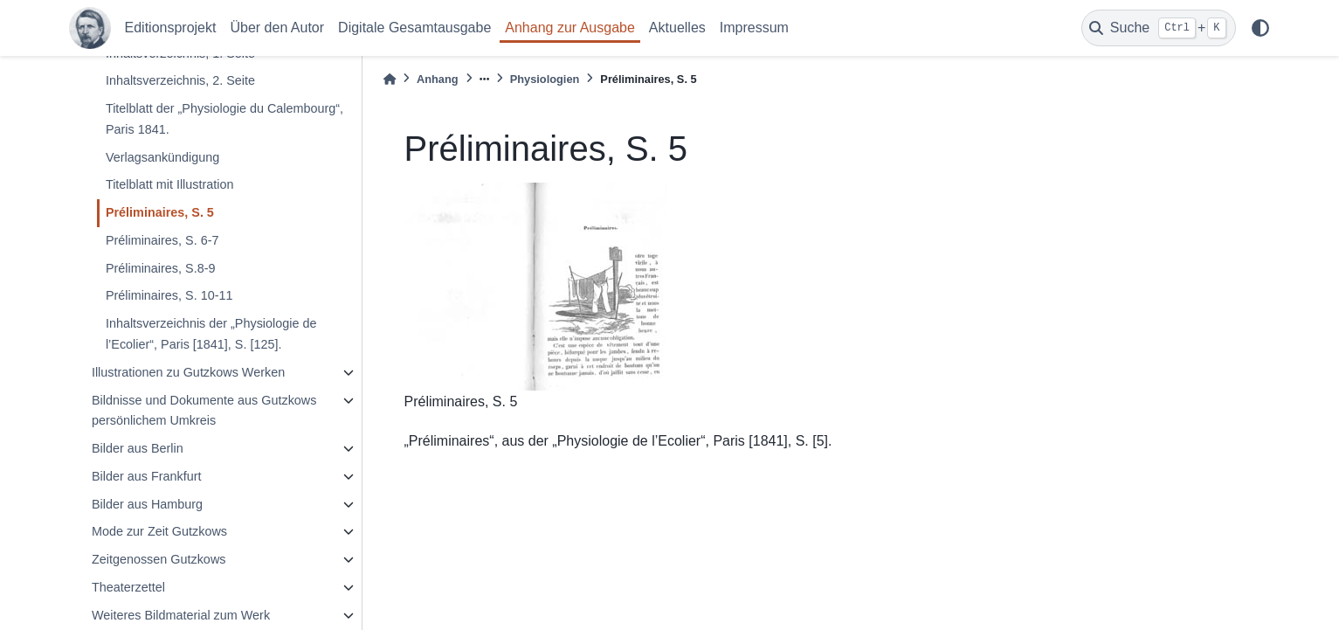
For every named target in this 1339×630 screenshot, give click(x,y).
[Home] (389, 79)
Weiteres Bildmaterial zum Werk (181, 615)
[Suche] (1158, 28)
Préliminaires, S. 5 (160, 212)
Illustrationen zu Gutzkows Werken (188, 372)
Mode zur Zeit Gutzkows (159, 531)
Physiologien (545, 79)
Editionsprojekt (171, 27)
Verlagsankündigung (162, 157)
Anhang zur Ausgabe (570, 27)
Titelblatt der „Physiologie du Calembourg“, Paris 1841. (224, 118)
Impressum (754, 27)
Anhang (438, 79)
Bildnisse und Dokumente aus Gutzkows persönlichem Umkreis (204, 410)
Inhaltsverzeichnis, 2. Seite (180, 80)
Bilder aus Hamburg (147, 504)
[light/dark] (1260, 28)
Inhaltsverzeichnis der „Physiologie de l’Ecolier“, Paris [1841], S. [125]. (211, 333)
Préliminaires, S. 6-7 (162, 240)
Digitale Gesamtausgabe (414, 27)
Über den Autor (277, 27)
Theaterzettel (128, 587)
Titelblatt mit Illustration (170, 184)
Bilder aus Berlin (137, 448)
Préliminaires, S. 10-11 (169, 295)
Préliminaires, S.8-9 (161, 268)
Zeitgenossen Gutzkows (159, 559)
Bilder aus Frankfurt (147, 476)
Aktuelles (677, 27)
